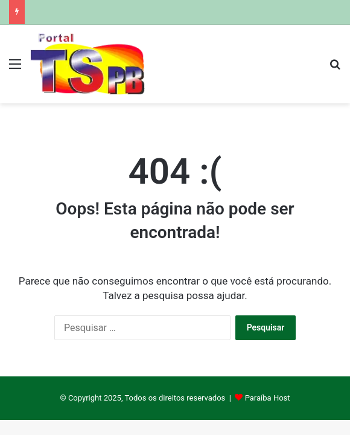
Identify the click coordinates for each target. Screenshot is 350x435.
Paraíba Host (267, 397)
